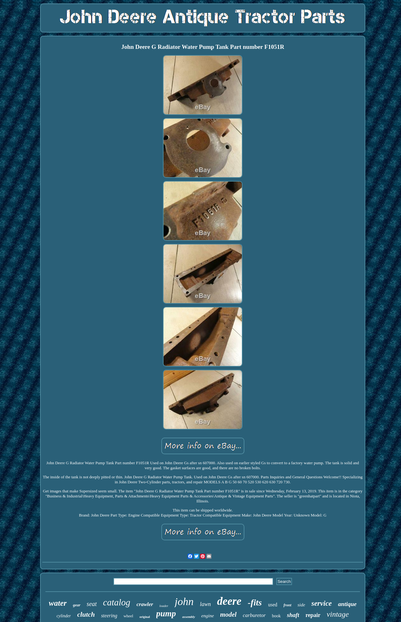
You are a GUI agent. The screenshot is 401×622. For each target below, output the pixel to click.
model (228, 614)
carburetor (254, 615)
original (144, 617)
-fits (255, 602)
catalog (116, 602)
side (301, 604)
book (276, 616)
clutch (86, 614)
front (287, 605)
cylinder (64, 616)
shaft (293, 615)
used (272, 604)
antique (347, 604)
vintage (338, 614)
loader (164, 606)
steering (109, 615)
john (183, 601)
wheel (128, 616)
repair (312, 615)
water (58, 603)
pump (166, 613)
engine (207, 615)
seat (92, 603)
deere (229, 601)
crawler (145, 604)
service (321, 603)
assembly (188, 617)
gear (77, 605)
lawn (205, 604)
